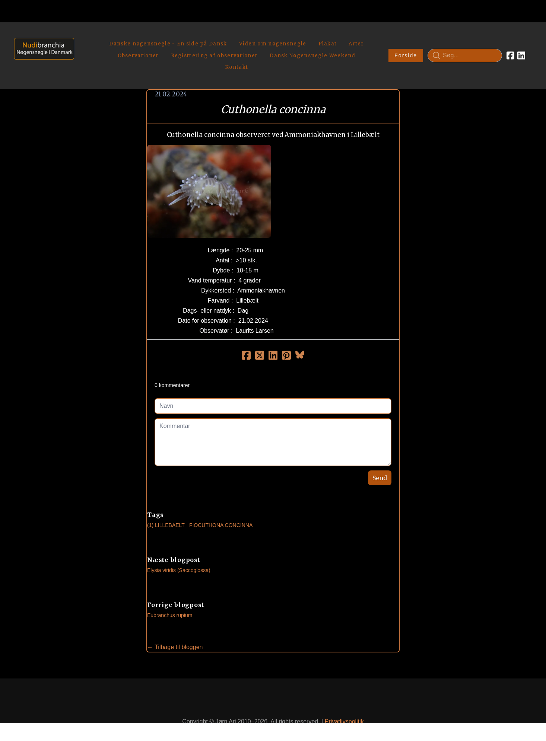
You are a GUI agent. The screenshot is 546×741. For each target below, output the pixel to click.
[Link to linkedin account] (521, 46)
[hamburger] (83, 36)
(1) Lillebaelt (166, 508)
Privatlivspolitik (344, 704)
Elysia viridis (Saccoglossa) (178, 553)
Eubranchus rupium (169, 598)
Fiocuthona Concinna (221, 508)
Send (379, 460)
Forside (405, 47)
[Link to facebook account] (510, 46)
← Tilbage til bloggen (175, 629)
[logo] (41, 46)
